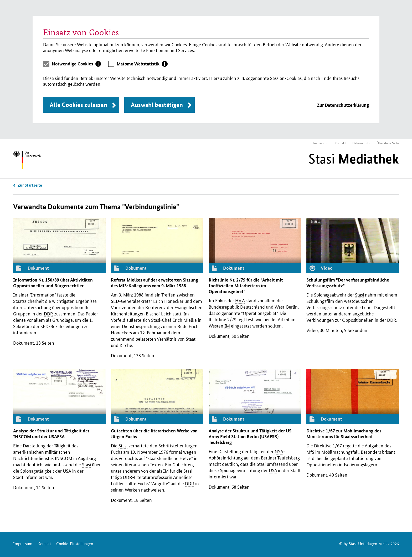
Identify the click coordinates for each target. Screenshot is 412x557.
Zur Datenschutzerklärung (343, 105)
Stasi (353, 159)
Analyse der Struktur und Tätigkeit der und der (51, 434)
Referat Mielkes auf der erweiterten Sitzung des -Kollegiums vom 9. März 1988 (154, 283)
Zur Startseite (30, 185)
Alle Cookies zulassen (78, 105)
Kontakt (340, 142)
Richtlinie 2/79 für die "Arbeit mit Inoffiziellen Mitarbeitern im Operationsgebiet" (246, 285)
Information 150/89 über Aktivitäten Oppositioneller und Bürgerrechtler (53, 283)
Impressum (320, 142)
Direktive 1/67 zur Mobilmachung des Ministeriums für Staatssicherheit (343, 434)
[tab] (76, 64)
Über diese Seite (388, 142)
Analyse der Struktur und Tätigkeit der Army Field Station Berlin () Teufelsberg (250, 436)
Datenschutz (361, 142)
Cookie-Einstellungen (74, 543)
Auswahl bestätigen (157, 105)
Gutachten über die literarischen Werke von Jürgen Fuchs (154, 434)
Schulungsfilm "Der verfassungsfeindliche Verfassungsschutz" (347, 283)
